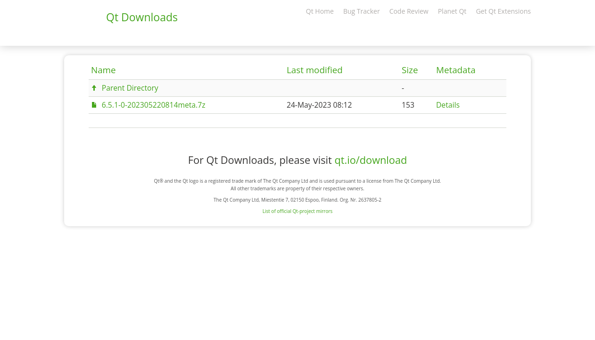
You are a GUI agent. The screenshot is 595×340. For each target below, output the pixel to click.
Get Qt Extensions (503, 11)
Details (448, 105)
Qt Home (320, 11)
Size (410, 70)
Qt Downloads (142, 17)
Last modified (315, 70)
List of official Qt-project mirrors (298, 211)
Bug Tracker (361, 11)
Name (103, 70)
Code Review (409, 11)
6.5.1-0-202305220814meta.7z (154, 105)
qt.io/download (370, 160)
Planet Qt (452, 11)
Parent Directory (130, 88)
